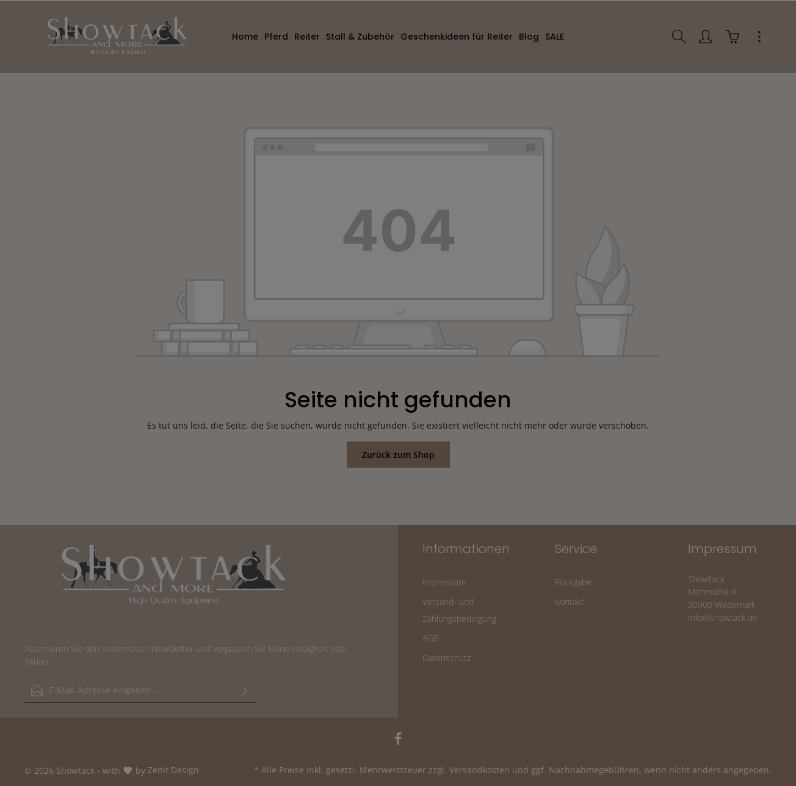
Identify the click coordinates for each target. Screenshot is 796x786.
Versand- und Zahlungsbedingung (459, 610)
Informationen (466, 548)
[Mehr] (759, 36)
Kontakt (569, 601)
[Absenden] (244, 690)
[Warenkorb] (732, 36)
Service (576, 548)
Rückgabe (573, 582)
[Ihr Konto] (705, 36)
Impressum (444, 582)
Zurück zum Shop (398, 454)
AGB (430, 638)
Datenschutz (446, 657)
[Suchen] (679, 36)
